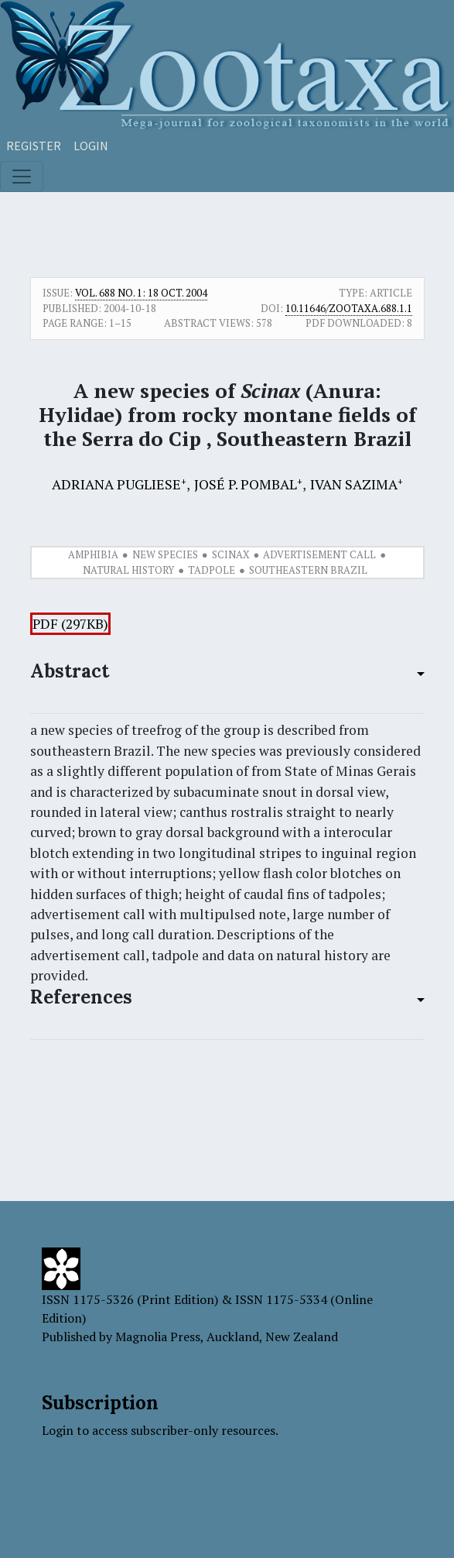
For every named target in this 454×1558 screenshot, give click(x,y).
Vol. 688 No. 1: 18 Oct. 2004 (141, 293)
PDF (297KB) (70, 624)
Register (33, 145)
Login (90, 145)
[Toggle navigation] (21, 176)
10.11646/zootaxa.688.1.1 (348, 308)
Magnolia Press (157, 1336)
